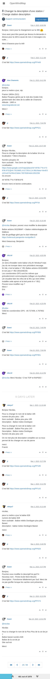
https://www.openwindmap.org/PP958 (25, 332)
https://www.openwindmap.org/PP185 (25, 466)
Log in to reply (42, 19)
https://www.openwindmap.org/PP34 (25, 203)
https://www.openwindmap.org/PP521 (25, 128)
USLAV (9, 255)
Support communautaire (16, 19)
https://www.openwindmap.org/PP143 (25, 489)
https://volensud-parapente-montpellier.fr (18, 237)
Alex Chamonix (13, 80)
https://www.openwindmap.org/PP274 (25, 601)
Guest (9, 25)
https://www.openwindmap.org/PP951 (25, 355)
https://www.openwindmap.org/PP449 (25, 62)
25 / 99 (25, 665)
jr (7, 58)
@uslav (5, 308)
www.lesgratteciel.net (11, 105)
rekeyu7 (10, 405)
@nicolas (6, 85)
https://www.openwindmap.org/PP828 (25, 549)
